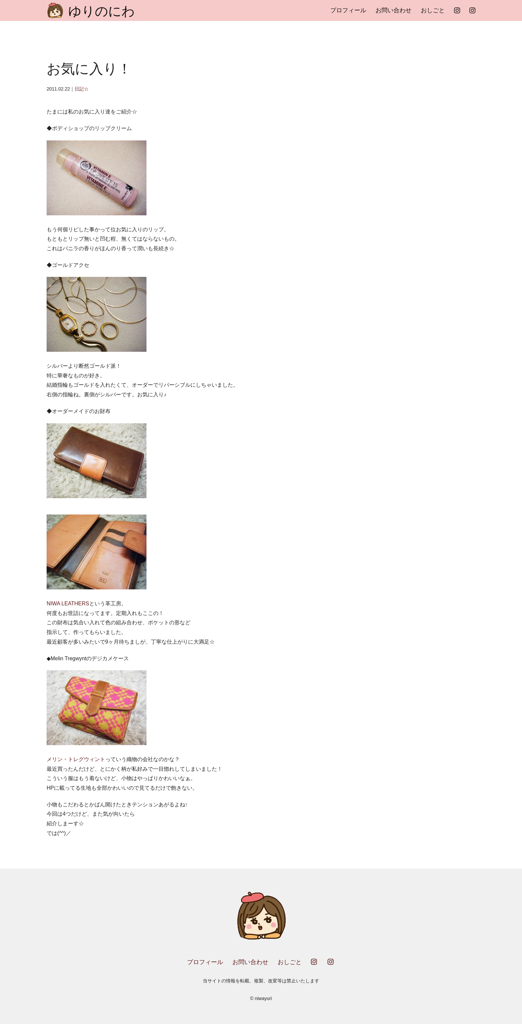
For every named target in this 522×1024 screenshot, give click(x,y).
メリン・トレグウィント (76, 759)
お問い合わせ (393, 10)
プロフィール (348, 10)
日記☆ (82, 89)
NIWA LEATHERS (68, 603)
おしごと (433, 10)
